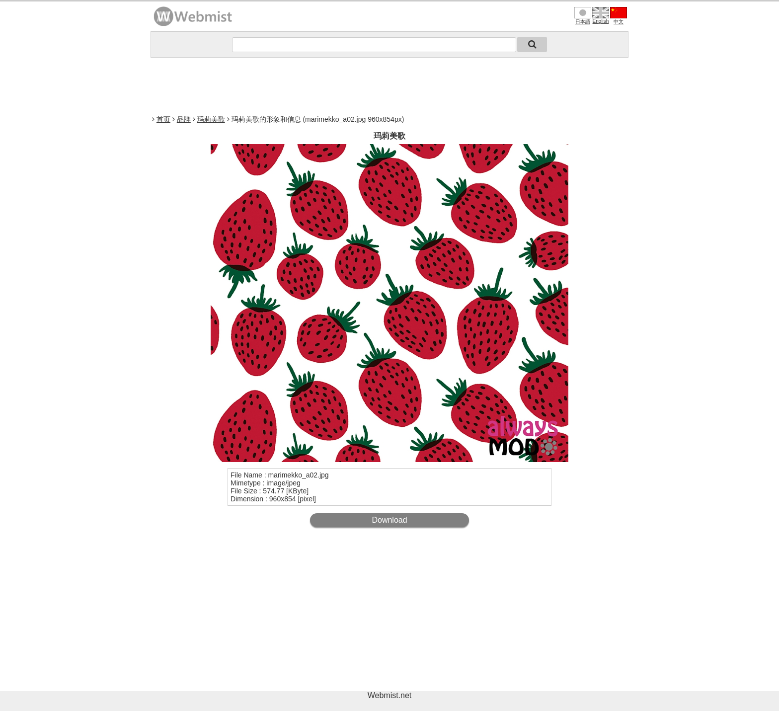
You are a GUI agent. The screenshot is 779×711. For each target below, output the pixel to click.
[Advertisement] (389, 85)
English (600, 15)
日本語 (582, 15)
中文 (618, 15)
